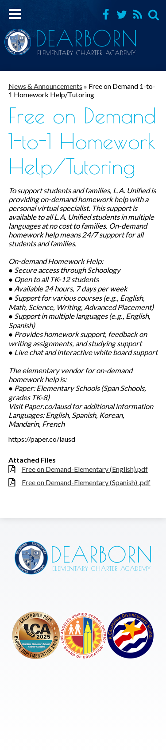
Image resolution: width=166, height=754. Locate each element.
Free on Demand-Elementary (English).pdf (85, 469)
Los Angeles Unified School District (36, 635)
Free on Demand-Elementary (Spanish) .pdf (86, 482)
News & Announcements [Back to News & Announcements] (45, 86)
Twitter (121, 14)
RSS (137, 14)
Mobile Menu (15, 14)
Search (153, 14)
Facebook (106, 14)
